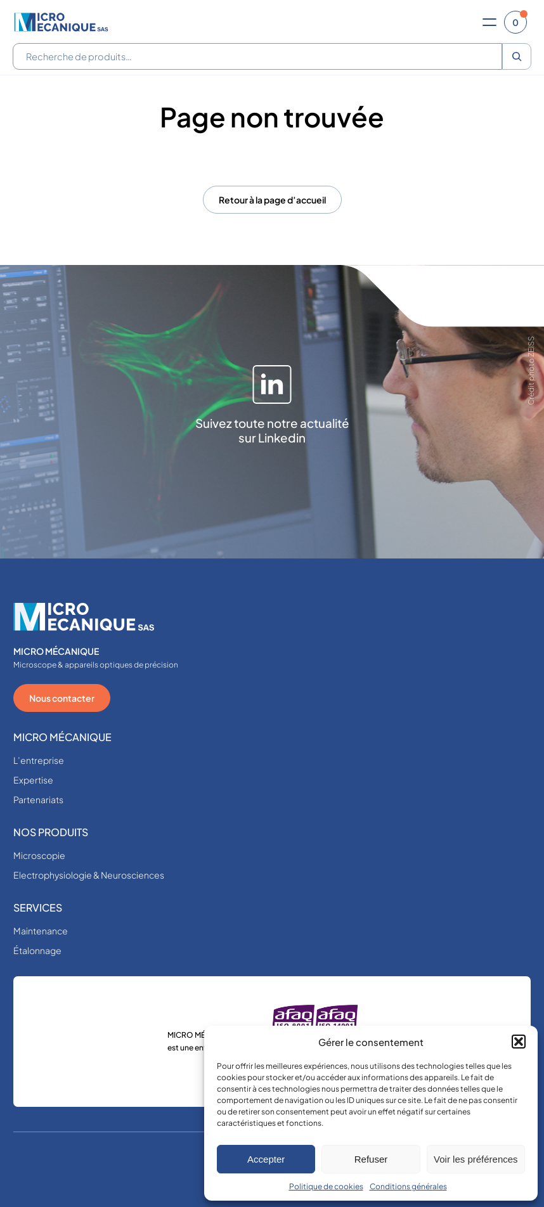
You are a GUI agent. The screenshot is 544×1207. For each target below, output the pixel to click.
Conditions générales (408, 1186)
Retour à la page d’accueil (272, 199)
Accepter (266, 1159)
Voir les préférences (476, 1159)
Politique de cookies (326, 1186)
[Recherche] (516, 56)
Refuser (371, 1159)
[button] (518, 1041)
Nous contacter (61, 698)
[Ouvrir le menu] (489, 22)
